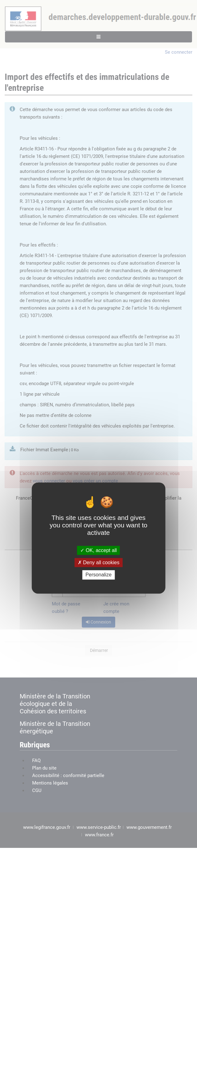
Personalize (99, 575)
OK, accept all (98, 550)
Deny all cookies (99, 562)
